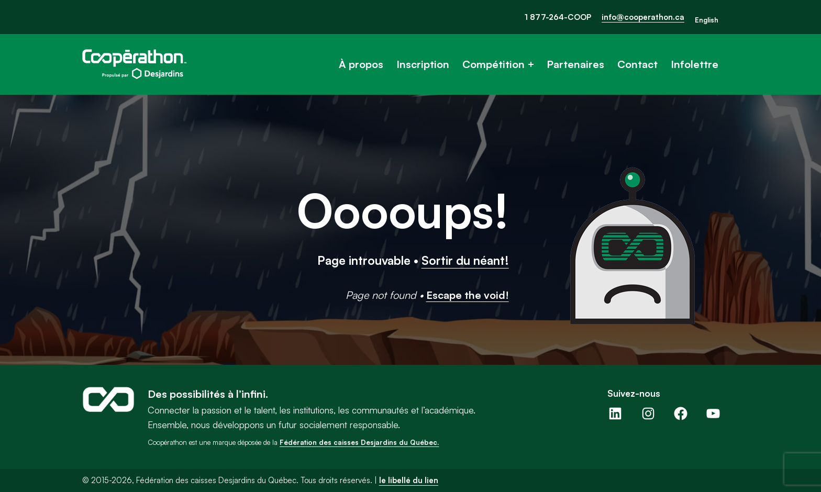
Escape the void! (467, 294)
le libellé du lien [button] (408, 480)
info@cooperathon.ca (643, 17)
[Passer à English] (706, 20)
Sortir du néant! (465, 260)
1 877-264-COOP (558, 17)
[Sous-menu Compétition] (531, 64)
